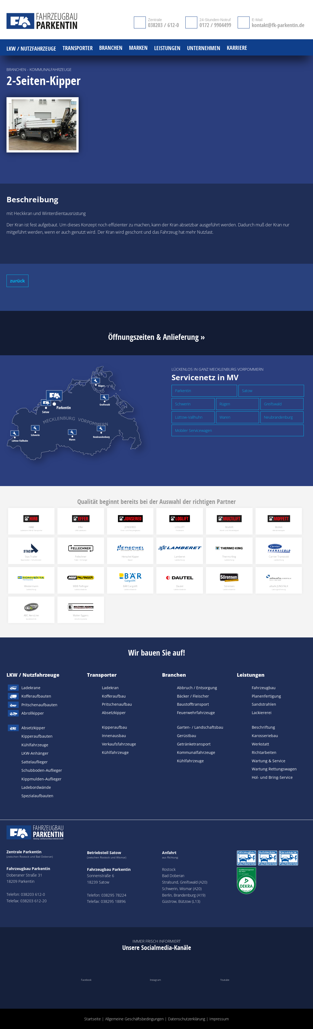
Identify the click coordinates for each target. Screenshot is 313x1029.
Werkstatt (260, 744)
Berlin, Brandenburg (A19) (183, 895)
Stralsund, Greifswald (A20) (184, 882)
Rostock (169, 869)
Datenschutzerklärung (186, 1018)
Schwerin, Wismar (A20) (182, 888)
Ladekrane (30, 687)
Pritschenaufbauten (39, 704)
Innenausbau (114, 735)
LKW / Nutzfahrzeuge (33, 675)
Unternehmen (203, 48)
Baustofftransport (193, 704)
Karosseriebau (265, 735)
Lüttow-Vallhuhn (188, 417)
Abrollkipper (32, 713)
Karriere (237, 48)
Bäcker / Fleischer (193, 696)
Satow (247, 390)
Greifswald (273, 403)
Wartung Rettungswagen (274, 768)
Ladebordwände (36, 787)
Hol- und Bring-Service (272, 777)
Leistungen (250, 675)
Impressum (219, 1018)
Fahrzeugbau (264, 687)
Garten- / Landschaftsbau (200, 727)
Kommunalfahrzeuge (196, 752)
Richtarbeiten (264, 752)
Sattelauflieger (34, 761)
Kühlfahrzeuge (34, 744)
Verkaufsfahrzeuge (119, 744)
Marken (138, 48)
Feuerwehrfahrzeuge (196, 712)
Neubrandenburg (278, 417)
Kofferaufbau (114, 696)
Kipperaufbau (114, 727)
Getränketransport (194, 744)
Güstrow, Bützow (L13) (181, 901)
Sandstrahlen (264, 704)
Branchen (174, 675)
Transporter (102, 675)
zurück (17, 281)
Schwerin (183, 403)
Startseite (92, 1018)
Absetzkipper (33, 727)
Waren (225, 417)
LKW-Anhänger (35, 753)
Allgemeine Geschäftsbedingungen (134, 1018)
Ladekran (110, 687)
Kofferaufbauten (36, 696)
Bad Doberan (173, 875)
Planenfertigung (266, 696)
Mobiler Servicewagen (193, 430)
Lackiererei (262, 712)
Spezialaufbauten (37, 795)
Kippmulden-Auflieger (41, 778)
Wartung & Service (268, 760)
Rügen (225, 403)
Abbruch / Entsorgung (197, 687)
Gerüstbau (186, 735)
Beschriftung (263, 727)
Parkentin (183, 390)
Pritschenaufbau (117, 704)
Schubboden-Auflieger (41, 770)
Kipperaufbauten (37, 736)
